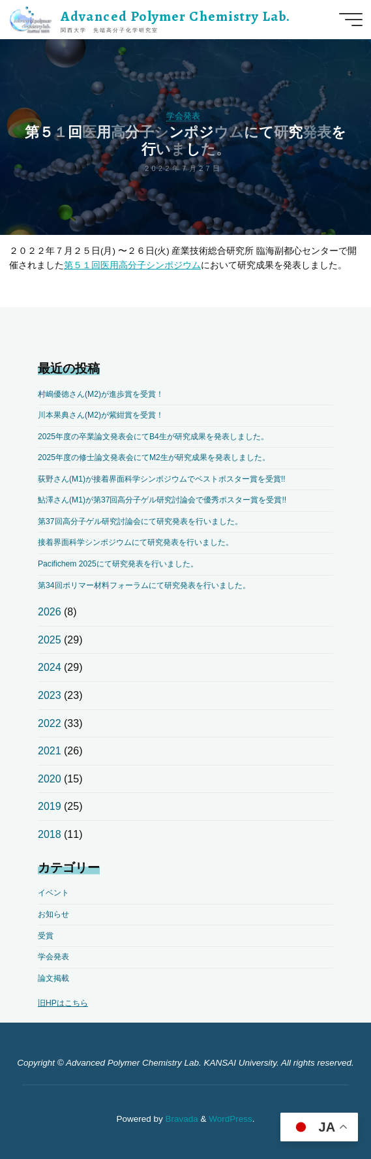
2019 (49, 806)
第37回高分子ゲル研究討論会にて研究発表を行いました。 (140, 521)
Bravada (180, 1119)
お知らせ (53, 914)
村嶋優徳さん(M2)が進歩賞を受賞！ (101, 394)
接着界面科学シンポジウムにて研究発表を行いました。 (135, 542)
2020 (49, 778)
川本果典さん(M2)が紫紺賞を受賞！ (101, 415)
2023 (49, 695)
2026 (49, 611)
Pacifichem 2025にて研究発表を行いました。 (118, 563)
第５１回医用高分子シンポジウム (132, 265)
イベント (53, 892)
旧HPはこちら (63, 1003)
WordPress (230, 1119)
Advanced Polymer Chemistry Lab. (175, 16)
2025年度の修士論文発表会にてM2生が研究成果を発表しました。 (154, 457)
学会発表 (183, 116)
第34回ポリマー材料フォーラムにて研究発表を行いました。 (144, 585)
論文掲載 (53, 978)
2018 (49, 834)
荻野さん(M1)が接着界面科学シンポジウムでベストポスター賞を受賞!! (162, 479)
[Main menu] (351, 19)
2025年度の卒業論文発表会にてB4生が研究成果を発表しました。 (153, 436)
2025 (49, 639)
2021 (49, 750)
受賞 (45, 935)
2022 (49, 723)
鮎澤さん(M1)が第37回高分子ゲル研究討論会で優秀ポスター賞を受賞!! (162, 499)
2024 (49, 667)
